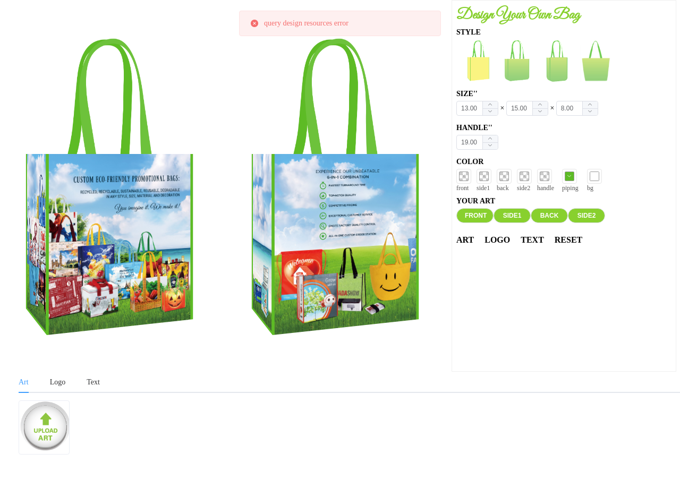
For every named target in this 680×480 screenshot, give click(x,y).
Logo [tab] (58, 382)
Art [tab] (24, 382)
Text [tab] (93, 382)
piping (570, 188)
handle (545, 188)
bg (590, 188)
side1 (483, 188)
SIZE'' (467, 94)
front (462, 188)
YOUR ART (475, 201)
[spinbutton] (477, 108)
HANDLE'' (474, 128)
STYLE (468, 32)
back (503, 188)
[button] (490, 111)
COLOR (469, 162)
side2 (523, 188)
